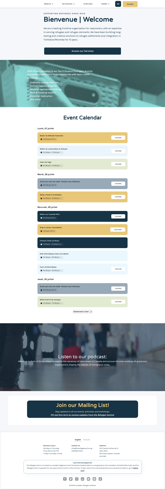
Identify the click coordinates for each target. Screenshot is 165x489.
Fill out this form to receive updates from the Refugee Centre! (82, 415)
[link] (118, 138)
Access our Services (83, 51)
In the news (88, 4)
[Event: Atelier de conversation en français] (82, 150)
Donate (130, 4)
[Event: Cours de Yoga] (82, 164)
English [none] (78, 440)
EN (118, 4)
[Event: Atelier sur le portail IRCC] (82, 216)
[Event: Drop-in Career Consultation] (82, 229)
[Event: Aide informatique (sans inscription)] (82, 255)
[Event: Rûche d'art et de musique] (82, 301)
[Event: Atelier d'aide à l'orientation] (82, 196)
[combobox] (118, 4)
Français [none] (86, 440)
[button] (49, 3)
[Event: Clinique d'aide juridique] (82, 242)
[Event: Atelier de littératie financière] (82, 137)
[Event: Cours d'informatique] (82, 269)
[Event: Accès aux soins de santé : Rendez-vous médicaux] (82, 183)
